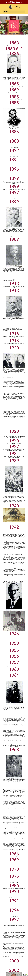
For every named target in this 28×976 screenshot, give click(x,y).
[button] (25, 974)
